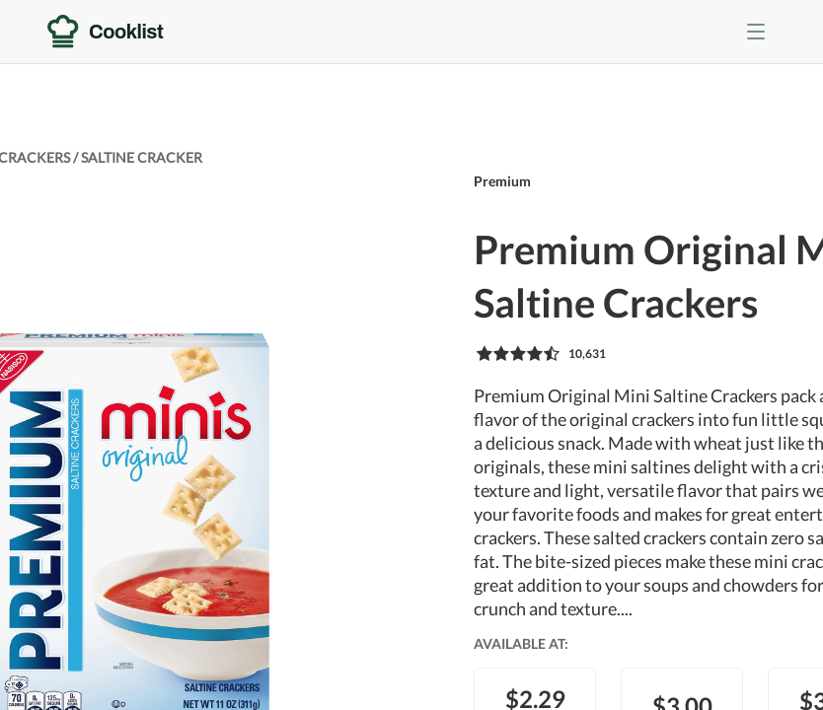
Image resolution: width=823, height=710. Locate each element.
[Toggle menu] (756, 31)
